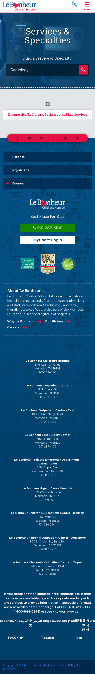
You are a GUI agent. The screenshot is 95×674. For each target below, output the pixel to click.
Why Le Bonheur (20, 321)
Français (47, 621)
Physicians (20, 170)
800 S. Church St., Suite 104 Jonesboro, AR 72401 (47, 543)
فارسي (36, 621)
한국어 (87, 625)
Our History (54, 321)
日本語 (83, 625)
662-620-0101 (47, 574)
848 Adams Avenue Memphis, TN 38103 (48, 366)
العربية (24, 621)
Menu (87, 6)
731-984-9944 (47, 524)
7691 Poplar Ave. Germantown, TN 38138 (47, 469)
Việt (79, 638)
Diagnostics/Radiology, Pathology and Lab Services (47, 114)
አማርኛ (16, 621)
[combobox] (47, 70)
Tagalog (47, 638)
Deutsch (60, 621)
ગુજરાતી (72, 621)
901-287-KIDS (47, 228)
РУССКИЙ (16, 638)
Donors (18, 183)
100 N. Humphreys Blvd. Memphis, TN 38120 (47, 416)
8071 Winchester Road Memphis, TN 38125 (47, 494)
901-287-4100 (47, 446)
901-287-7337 (47, 422)
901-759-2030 (47, 500)
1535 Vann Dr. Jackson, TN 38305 (48, 518)
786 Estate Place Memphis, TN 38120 (47, 440)
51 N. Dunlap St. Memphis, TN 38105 (47, 391)
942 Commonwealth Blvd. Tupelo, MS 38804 (47, 568)
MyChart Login (47, 240)
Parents (18, 157)
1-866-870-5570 (47, 475)
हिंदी (79, 621)
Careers (13, 327)
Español (6, 621)
